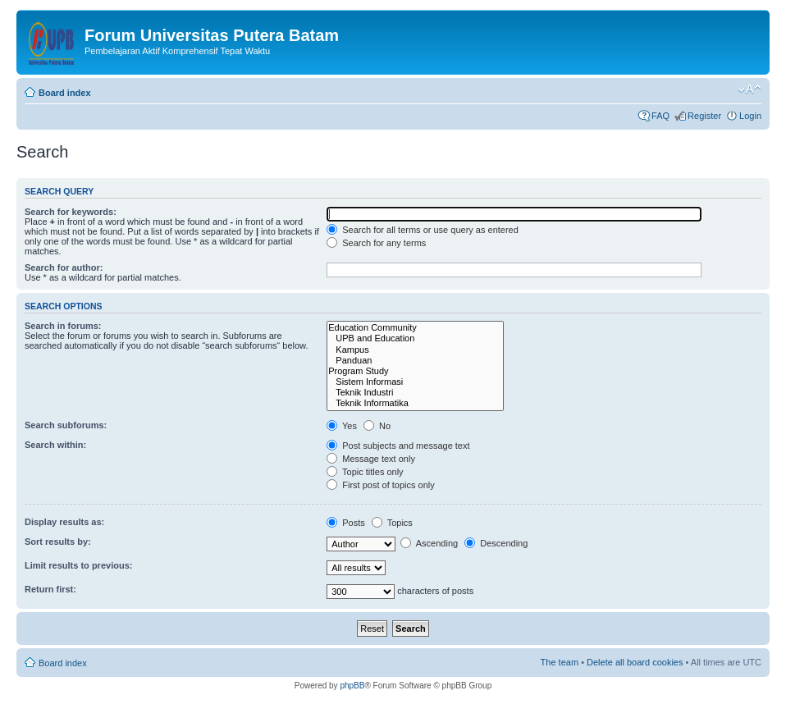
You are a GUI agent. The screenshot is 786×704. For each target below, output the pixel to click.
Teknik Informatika (415, 403)
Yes (342, 426)
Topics (392, 523)
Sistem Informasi (415, 382)
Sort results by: (58, 541)
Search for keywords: (71, 212)
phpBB (352, 685)
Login (750, 116)
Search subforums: (66, 425)
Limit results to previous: (78, 565)
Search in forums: (63, 326)
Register (704, 116)
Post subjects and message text (398, 445)
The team (559, 662)
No (377, 426)
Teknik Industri (415, 392)
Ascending (429, 543)
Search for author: (64, 267)
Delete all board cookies (635, 662)
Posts (346, 523)
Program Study (415, 371)
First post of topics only (381, 485)
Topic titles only (365, 472)
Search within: (55, 445)
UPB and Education (415, 338)
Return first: (50, 589)
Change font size (749, 89)
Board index (65, 93)
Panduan (415, 360)
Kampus (415, 350)
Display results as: (64, 522)
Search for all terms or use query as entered (423, 230)
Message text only (371, 459)
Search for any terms (376, 243)
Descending (496, 543)
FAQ (660, 116)
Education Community (415, 327)
